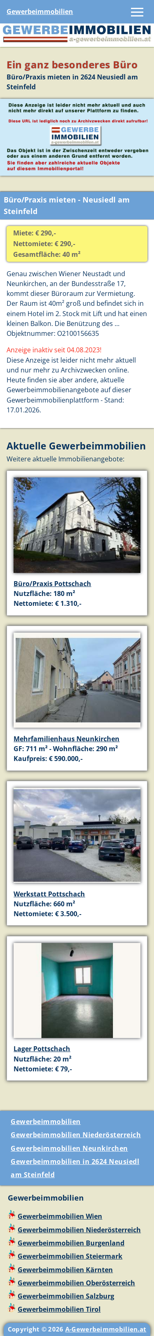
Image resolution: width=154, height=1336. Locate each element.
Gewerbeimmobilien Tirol (59, 1309)
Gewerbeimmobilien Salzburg (66, 1296)
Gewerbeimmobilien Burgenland (71, 1243)
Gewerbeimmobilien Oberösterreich (76, 1282)
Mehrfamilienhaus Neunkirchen (67, 738)
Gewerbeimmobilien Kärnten (65, 1269)
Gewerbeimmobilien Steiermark (70, 1256)
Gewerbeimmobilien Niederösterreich (76, 1134)
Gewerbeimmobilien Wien (60, 1216)
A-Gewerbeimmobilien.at (106, 1329)
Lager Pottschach (42, 1048)
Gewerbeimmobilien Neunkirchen (69, 1148)
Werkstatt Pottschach (49, 893)
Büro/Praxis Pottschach (52, 583)
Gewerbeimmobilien (40, 11)
